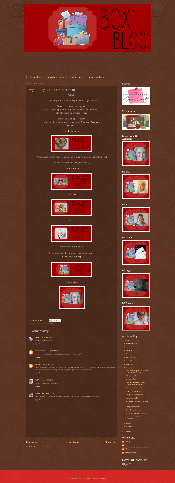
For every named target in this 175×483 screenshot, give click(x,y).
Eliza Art (72, 194)
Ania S (37, 337)
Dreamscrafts (39, 351)
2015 (126, 431)
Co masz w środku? (132, 398)
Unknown (38, 364)
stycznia (129, 426)
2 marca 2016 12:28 (46, 337)
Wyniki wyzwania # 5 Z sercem (136, 413)
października (131, 343)
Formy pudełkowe (95, 77)
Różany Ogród (131, 376)
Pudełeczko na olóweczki (134, 391)
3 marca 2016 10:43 (48, 393)
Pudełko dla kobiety (71, 257)
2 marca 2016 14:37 (48, 364)
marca (128, 368)
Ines (126, 445)
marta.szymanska (130, 452)
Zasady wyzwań (56, 77)
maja (128, 361)
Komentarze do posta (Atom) (44, 447)
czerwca (129, 357)
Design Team (75, 77)
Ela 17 (37, 380)
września (129, 347)
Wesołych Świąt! (131, 379)
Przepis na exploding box (134, 394)
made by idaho (72, 131)
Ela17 (72, 221)
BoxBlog (127, 442)
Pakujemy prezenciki (133, 407)
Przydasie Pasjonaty (90, 122)
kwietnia (129, 364)
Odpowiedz (38, 344)
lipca (128, 354)
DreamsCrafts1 (72, 169)
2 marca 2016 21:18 (46, 380)
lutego (128, 423)
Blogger (103, 478)
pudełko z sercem (41, 324)
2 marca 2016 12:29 (51, 351)
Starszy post (111, 442)
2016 (126, 340)
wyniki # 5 (51, 324)
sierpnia (129, 350)
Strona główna (36, 77)
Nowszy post (32, 442)
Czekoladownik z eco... (133, 410)
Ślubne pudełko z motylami (135, 388)
